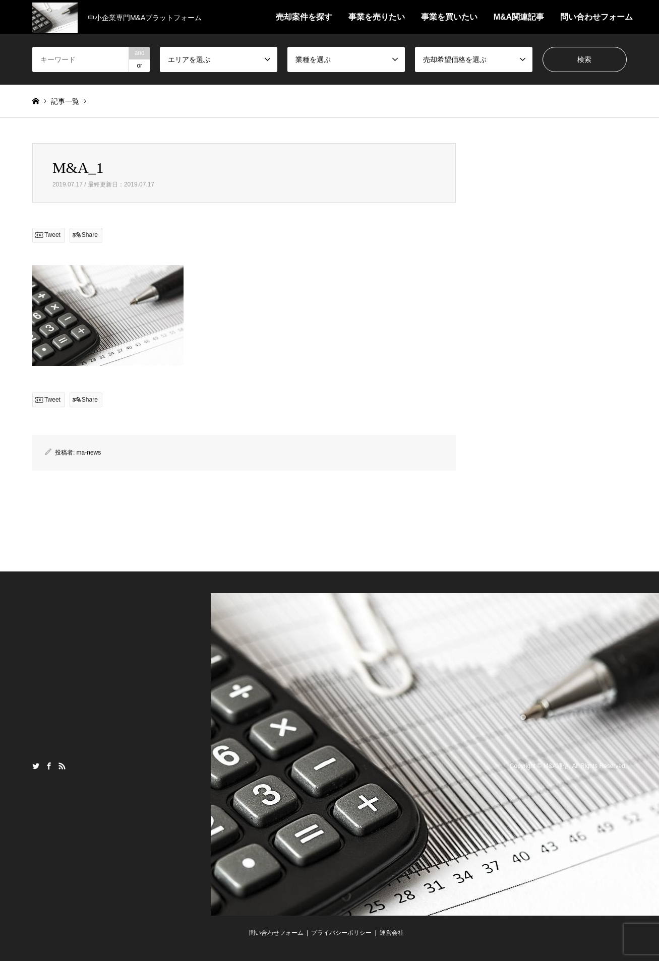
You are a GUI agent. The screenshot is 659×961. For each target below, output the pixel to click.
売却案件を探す (304, 17)
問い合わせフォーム (596, 17)
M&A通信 (556, 766)
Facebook (48, 766)
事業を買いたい (449, 17)
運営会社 (392, 932)
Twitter (35, 766)
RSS (62, 766)
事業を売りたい (376, 17)
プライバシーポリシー (341, 932)
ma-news (89, 452)
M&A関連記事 (519, 17)
